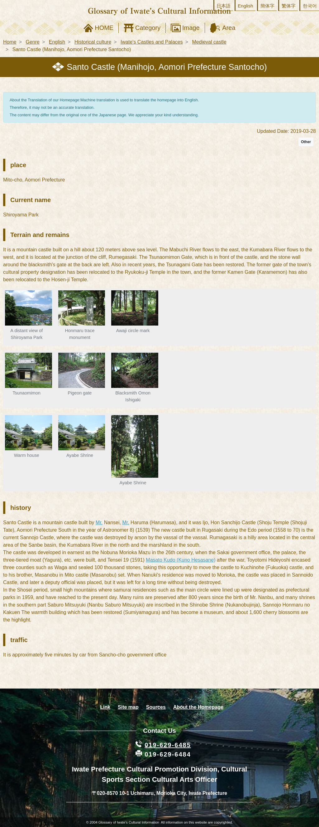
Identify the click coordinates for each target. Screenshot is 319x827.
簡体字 (267, 5)
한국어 (310, 5)
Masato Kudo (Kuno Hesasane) (180, 560)
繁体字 (289, 5)
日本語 (224, 5)
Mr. (99, 522)
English (245, 5)
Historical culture (92, 42)
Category (147, 27)
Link (105, 707)
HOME (104, 27)
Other (306, 142)
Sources (156, 707)
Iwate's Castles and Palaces (152, 42)
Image (191, 27)
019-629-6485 (168, 745)
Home (10, 42)
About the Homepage (198, 707)
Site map (128, 707)
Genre (32, 42)
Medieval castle (209, 42)
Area (228, 27)
